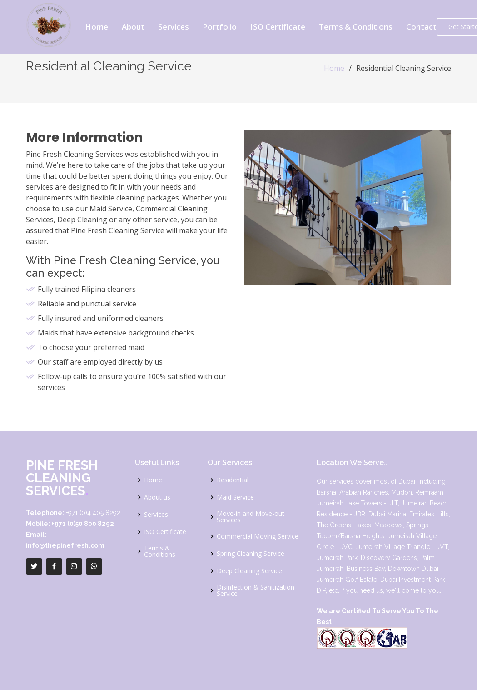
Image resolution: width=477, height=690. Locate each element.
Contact (421, 26)
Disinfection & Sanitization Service (255, 590)
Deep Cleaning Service (249, 571)
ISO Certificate (277, 26)
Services (173, 26)
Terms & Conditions (356, 26)
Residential (232, 480)
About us (157, 497)
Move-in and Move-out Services (250, 516)
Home (96, 26)
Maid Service (235, 497)
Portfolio (220, 26)
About (133, 26)
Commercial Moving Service (257, 536)
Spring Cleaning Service (250, 553)
